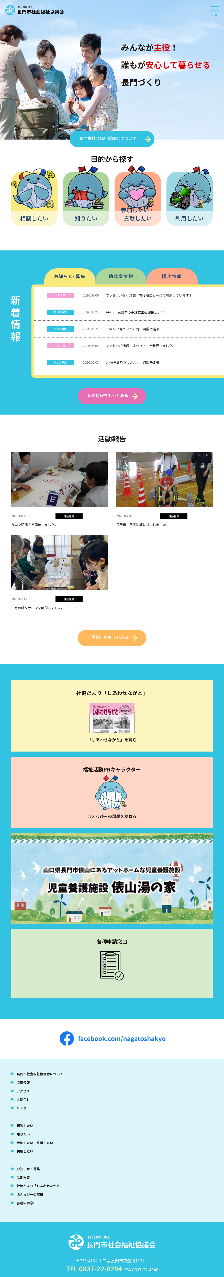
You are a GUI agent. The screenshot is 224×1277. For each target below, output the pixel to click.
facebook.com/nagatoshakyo (112, 1038)
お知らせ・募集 (69, 276)
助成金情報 (120, 276)
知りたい (86, 218)
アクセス (23, 1091)
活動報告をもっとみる (107, 637)
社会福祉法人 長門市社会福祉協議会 (34, 10)
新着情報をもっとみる (107, 395)
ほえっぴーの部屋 (30, 1194)
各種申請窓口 (27, 1202)
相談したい (34, 218)
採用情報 (172, 276)
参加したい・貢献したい (138, 214)
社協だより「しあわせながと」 (40, 1185)
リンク (22, 1107)
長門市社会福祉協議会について (108, 138)
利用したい (189, 218)
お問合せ (23, 1099)
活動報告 (23, 1177)
